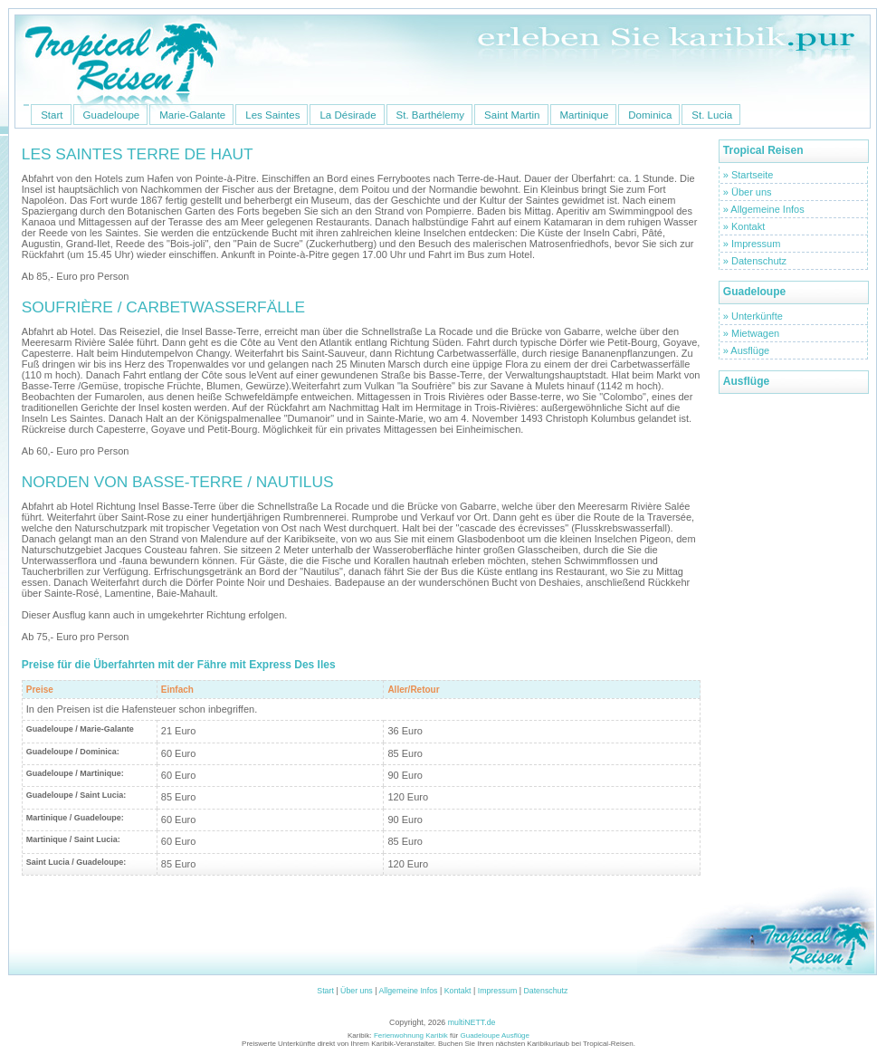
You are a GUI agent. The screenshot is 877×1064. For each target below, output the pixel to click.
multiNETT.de (472, 1022)
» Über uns (747, 192)
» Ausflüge (746, 350)
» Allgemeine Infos (764, 209)
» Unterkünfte (753, 316)
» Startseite (748, 174)
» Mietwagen (751, 333)
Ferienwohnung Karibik (412, 1035)
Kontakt (458, 990)
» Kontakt (744, 226)
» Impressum (752, 243)
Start (325, 990)
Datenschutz (545, 990)
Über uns (356, 990)
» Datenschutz (754, 260)
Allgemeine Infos (407, 990)
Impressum (498, 990)
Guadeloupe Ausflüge (495, 1035)
